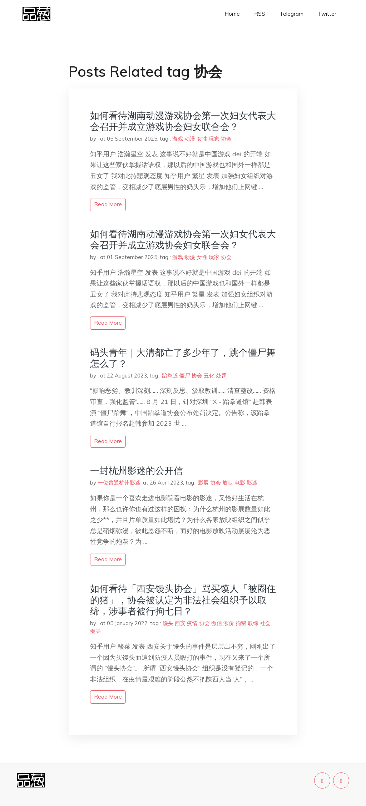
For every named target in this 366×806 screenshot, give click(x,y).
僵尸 (184, 375)
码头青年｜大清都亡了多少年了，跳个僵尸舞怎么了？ (183, 357)
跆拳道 (170, 375)
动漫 (189, 138)
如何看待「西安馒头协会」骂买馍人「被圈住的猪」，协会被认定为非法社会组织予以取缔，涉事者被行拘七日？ (183, 600)
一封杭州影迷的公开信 (136, 470)
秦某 (95, 631)
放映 (227, 482)
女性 (202, 138)
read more (108, 204)
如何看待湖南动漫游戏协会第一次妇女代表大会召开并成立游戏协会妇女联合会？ (183, 121)
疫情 (192, 623)
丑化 (209, 375)
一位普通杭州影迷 (119, 482)
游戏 (177, 138)
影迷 (252, 482)
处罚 (221, 375)
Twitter (327, 13)
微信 (216, 623)
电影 (239, 482)
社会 (265, 623)
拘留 (241, 623)
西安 (180, 623)
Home (232, 13)
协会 (226, 138)
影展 (203, 482)
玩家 (214, 138)
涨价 (228, 623)
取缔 (253, 623)
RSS (259, 13)
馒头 (168, 623)
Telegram (291, 13)
